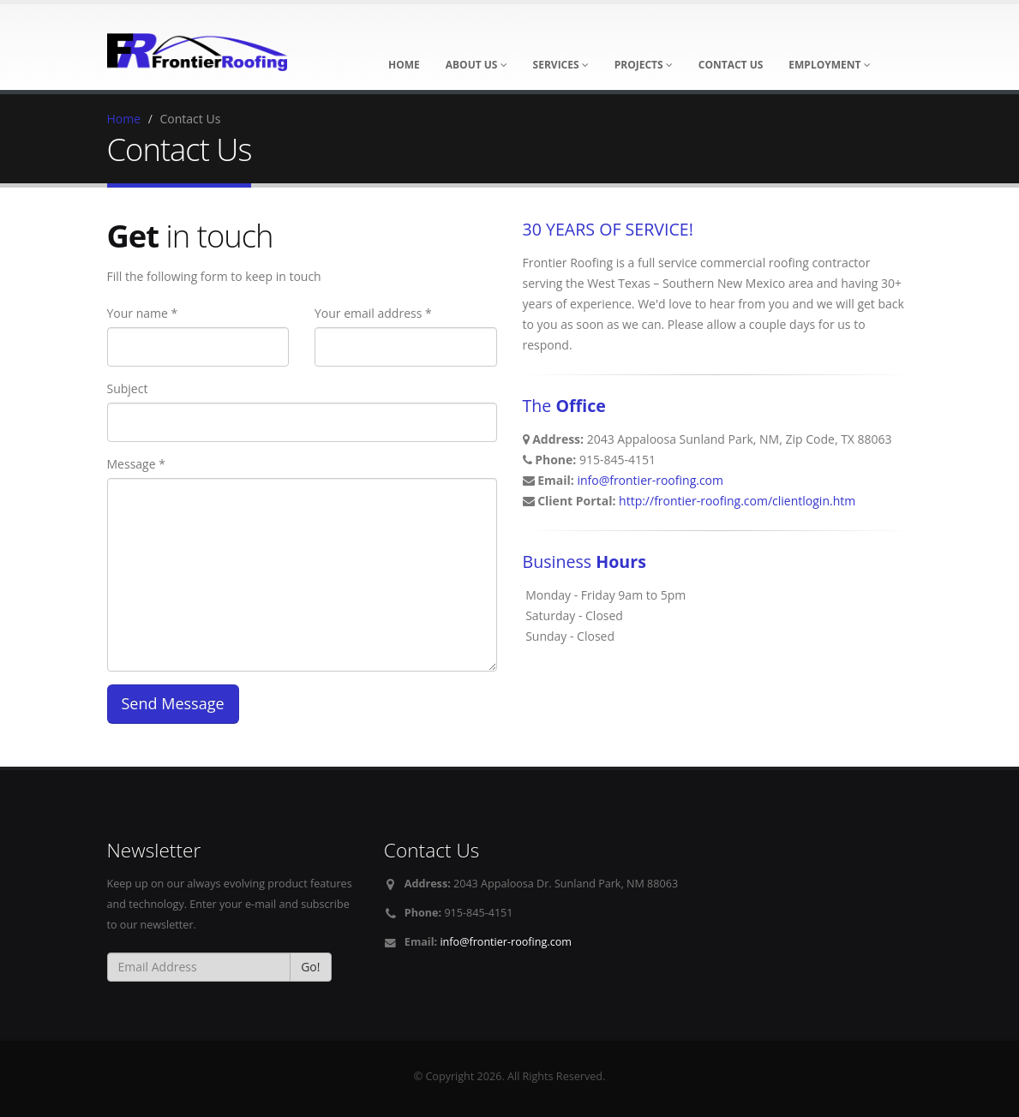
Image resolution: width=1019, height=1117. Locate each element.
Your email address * (373, 313)
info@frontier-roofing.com (650, 480)
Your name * (142, 313)
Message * (136, 464)
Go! (310, 967)
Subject (127, 388)
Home (124, 119)
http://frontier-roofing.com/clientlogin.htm (737, 501)
